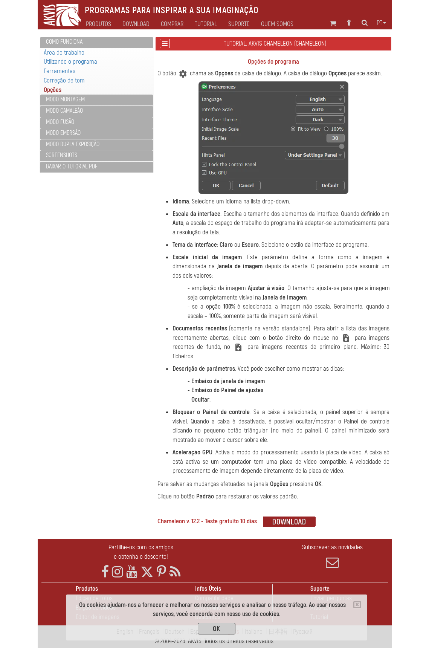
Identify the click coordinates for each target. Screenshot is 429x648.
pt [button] (381, 23)
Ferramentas (59, 71)
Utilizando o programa (70, 62)
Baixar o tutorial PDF (72, 166)
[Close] (357, 605)
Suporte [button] (239, 24)
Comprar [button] (172, 24)
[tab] (96, 42)
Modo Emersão (63, 133)
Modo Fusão (60, 122)
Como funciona (64, 42)
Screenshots (61, 155)
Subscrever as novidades (332, 556)
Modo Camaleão (64, 111)
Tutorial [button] (206, 24)
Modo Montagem (65, 99)
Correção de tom (64, 80)
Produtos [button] (98, 24)
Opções (52, 90)
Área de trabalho (64, 53)
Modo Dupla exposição (72, 144)
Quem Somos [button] (277, 24)
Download (136, 24)
